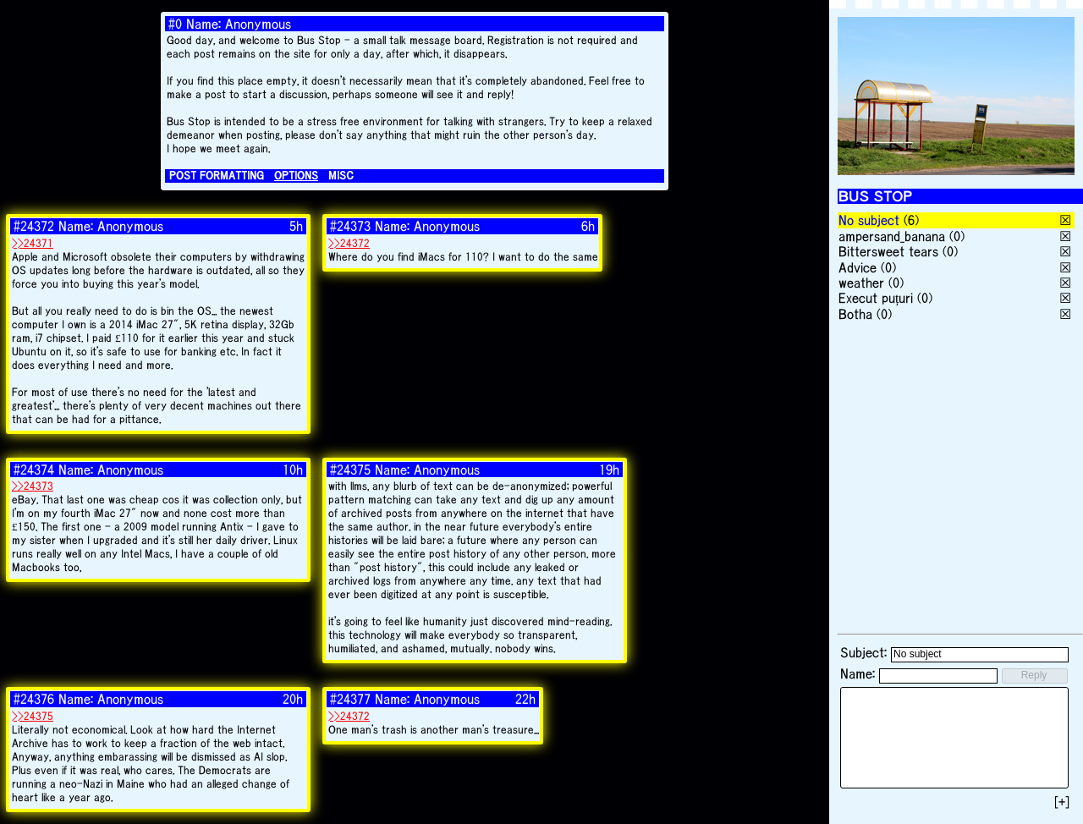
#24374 (34, 469)
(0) (957, 236)
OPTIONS (296, 175)
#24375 (350, 469)
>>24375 (32, 716)
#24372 (34, 226)
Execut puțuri (875, 298)
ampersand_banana (891, 236)
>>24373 (32, 486)
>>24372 (349, 243)
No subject (871, 220)
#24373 (350, 226)
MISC (341, 175)
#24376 (34, 699)
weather (861, 282)
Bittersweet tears (888, 251)
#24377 (350, 699)
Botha (855, 314)
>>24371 (32, 243)
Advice (857, 267)
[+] (1061, 802)
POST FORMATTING (216, 175)
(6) (911, 220)
